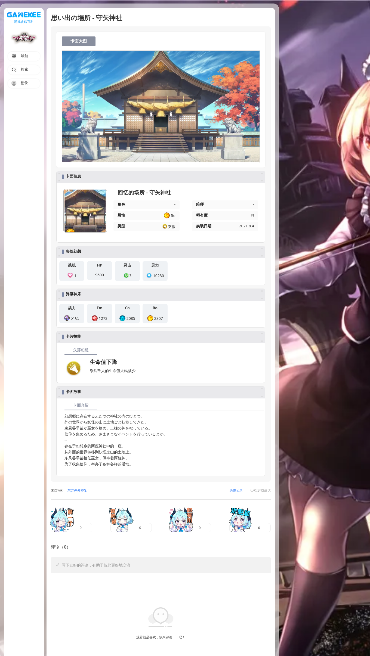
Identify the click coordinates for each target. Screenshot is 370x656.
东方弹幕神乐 (77, 490)
